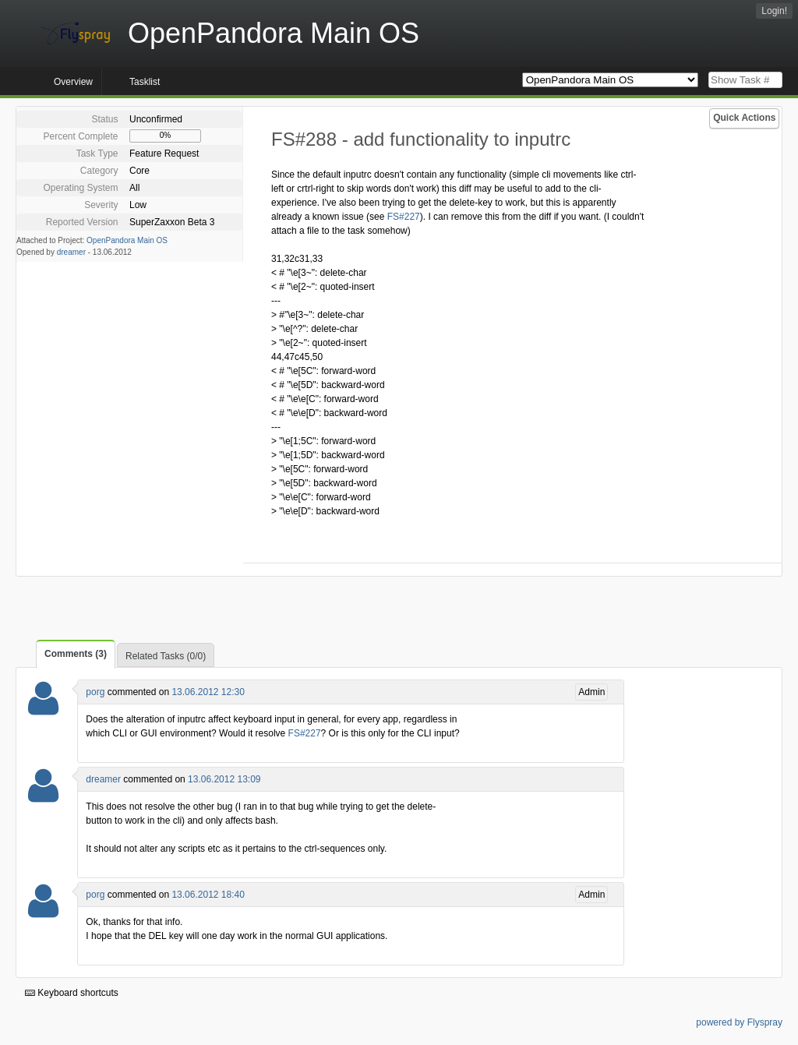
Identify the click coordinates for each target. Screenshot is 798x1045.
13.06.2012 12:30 (207, 692)
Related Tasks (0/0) (165, 656)
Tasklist (144, 81)
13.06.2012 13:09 (224, 779)
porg (95, 692)
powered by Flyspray (739, 1022)
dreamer (71, 252)
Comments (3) (75, 653)
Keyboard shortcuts (71, 992)
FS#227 (403, 216)
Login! (774, 10)
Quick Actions (744, 117)
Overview (73, 81)
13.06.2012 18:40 (207, 894)
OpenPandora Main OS (127, 240)
